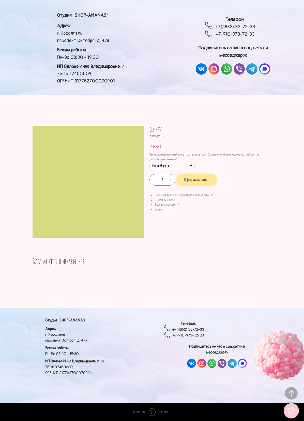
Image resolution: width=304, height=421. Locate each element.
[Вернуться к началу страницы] (291, 393)
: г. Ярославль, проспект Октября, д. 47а (83, 33)
